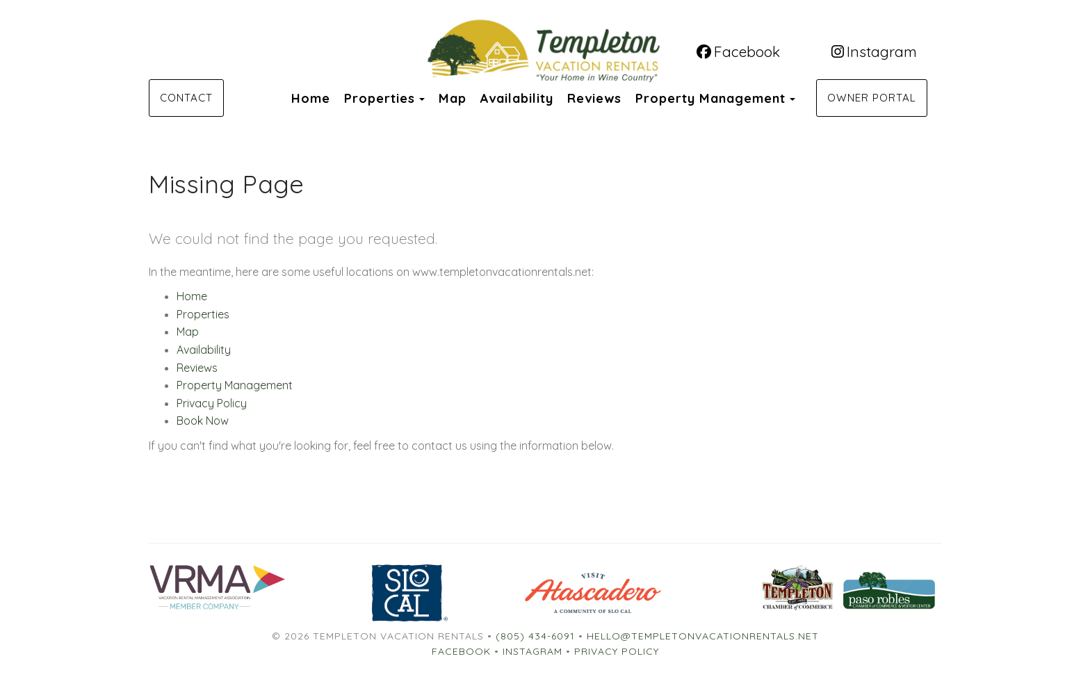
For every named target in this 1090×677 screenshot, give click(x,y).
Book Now (203, 420)
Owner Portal (871, 97)
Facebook (738, 51)
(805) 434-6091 (535, 636)
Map (452, 98)
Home (310, 98)
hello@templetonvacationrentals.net (703, 636)
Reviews (594, 98)
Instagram (874, 51)
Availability (516, 98)
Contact (186, 97)
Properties (379, 98)
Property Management (710, 98)
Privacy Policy (212, 403)
